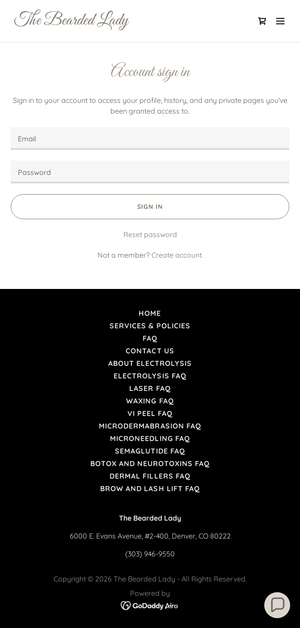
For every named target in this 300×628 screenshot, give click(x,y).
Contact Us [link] (150, 350)
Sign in (149, 207)
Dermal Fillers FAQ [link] (150, 475)
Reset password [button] (150, 234)
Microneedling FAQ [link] (150, 438)
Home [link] (150, 313)
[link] (108, 21)
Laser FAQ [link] (149, 388)
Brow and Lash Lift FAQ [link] (149, 488)
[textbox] (150, 138)
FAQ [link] (150, 338)
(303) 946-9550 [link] (150, 553)
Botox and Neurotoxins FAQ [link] (150, 463)
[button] (280, 21)
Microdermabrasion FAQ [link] (150, 425)
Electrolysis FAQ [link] (150, 375)
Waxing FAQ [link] (149, 400)
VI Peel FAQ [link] (150, 413)
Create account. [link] (177, 254)
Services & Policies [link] (150, 325)
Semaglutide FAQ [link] (150, 450)
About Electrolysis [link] (150, 363)
